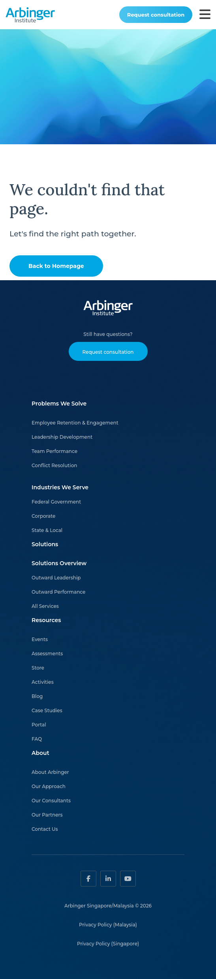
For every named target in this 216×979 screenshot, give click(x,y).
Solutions (45, 544)
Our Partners (47, 815)
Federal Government (56, 502)
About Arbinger (50, 772)
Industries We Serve (60, 487)
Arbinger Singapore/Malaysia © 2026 (108, 906)
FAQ (37, 739)
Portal (39, 725)
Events (40, 639)
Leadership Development (62, 437)
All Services (45, 606)
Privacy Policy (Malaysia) (108, 925)
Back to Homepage (56, 266)
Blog (37, 696)
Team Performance (54, 451)
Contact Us (45, 829)
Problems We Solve (59, 403)
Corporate (43, 516)
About (40, 752)
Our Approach (49, 786)
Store (38, 668)
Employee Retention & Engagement (75, 423)
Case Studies (47, 710)
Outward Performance (58, 592)
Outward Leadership (56, 578)
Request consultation (155, 14)
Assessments (47, 653)
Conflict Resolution (54, 465)
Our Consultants (51, 801)
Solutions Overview (59, 563)
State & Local (47, 530)
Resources (46, 620)
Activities (43, 682)
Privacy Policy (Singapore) (108, 944)
